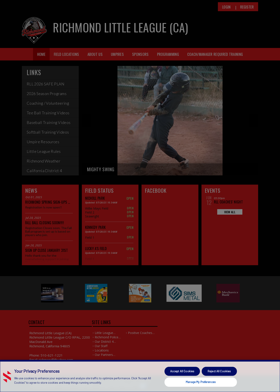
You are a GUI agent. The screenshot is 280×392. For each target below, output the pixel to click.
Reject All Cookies (219, 371)
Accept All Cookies (182, 371)
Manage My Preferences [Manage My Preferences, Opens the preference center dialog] (201, 382)
